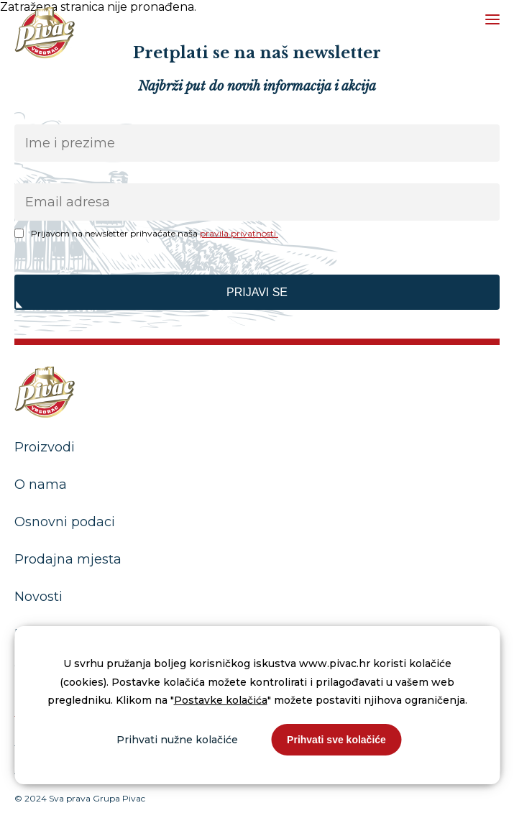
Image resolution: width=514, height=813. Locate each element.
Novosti (38, 597)
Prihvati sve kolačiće (336, 739)
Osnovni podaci (64, 522)
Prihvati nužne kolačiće (177, 739)
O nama (40, 484)
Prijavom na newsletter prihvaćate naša (154, 233)
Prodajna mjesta (67, 559)
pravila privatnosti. (239, 233)
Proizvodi (44, 447)
